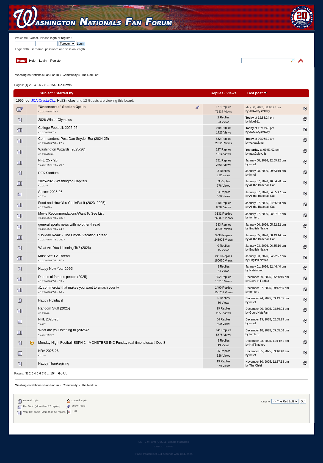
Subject (46, 93)
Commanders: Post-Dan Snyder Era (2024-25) (73, 139)
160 (61, 239)
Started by (64, 93)
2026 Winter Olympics (55, 120)
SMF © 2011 (158, 441)
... (48, 85)
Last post (257, 93)
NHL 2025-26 (48, 319)
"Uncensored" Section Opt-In (62, 107)
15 (60, 281)
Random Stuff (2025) (54, 308)
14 (60, 229)
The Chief (255, 365)
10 (60, 164)
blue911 (254, 121)
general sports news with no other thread (69, 224)
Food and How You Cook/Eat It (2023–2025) (72, 203)
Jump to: (265, 401)
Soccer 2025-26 (50, 192)
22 (60, 143)
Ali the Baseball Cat (262, 185)
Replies (217, 93)
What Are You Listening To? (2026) (64, 248)
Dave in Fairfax (259, 280)
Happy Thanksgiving (53, 363)
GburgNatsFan (258, 312)
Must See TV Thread (54, 256)
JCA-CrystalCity (43, 101)
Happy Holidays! (50, 300)
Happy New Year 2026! (55, 269)
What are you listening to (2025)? (63, 330)
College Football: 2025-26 (58, 128)
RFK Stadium (48, 173)
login (53, 37)
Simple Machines (178, 441)
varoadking (256, 142)
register (66, 37)
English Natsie (258, 228)
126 (61, 218)
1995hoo (22, 101)
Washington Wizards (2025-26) (61, 149)
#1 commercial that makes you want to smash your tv (78, 287)
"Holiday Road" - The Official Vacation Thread (72, 235)
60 (60, 292)
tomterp (254, 217)
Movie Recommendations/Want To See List (71, 213)
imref (252, 164)
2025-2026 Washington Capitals (62, 181)
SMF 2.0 (143, 441)
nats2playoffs (257, 153)
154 (53, 85)
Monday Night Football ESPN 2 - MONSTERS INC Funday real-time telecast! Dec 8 (101, 343)
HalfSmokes (66, 101)
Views (231, 93)
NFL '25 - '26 (47, 160)
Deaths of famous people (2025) (62, 277)
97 (60, 260)
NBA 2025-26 (48, 351)
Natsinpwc (256, 270)
